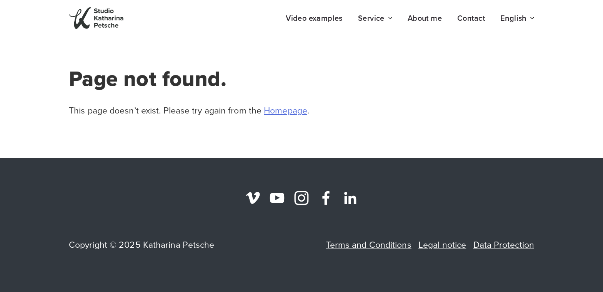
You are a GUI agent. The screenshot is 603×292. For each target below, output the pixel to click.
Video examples (314, 17)
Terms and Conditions (368, 244)
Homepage (285, 110)
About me (425, 17)
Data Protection (504, 244)
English (517, 17)
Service (375, 17)
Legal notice (442, 244)
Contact (471, 17)
